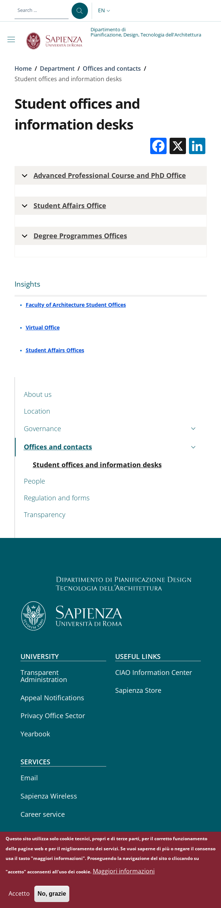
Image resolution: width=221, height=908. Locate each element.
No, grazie (52, 896)
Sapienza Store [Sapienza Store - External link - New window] (138, 690)
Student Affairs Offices (55, 350)
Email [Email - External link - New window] (29, 777)
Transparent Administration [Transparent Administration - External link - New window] (43, 676)
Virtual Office (43, 327)
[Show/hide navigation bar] (12, 39)
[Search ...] (80, 11)
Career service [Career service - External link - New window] (42, 814)
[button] (105, 11)
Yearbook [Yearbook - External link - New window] (35, 733)
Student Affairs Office (62, 208)
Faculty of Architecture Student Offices (76, 304)
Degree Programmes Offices (73, 238)
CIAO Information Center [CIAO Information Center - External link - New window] (153, 672)
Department (57, 68)
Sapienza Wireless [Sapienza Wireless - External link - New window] (48, 795)
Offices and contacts (112, 68)
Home (23, 68)
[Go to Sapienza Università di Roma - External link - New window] (58, 41)
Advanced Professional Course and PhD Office (102, 178)
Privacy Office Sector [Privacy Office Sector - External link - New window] (52, 715)
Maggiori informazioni (124, 873)
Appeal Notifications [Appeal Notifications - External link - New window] (52, 697)
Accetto (19, 896)
